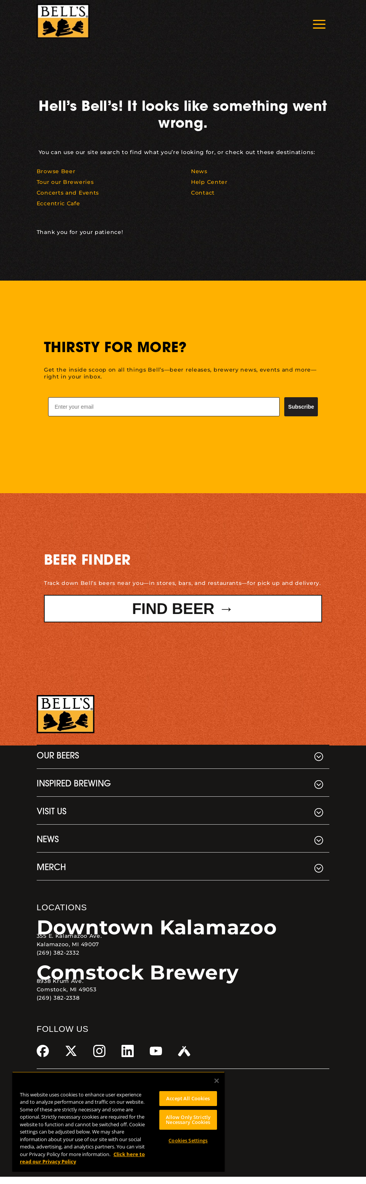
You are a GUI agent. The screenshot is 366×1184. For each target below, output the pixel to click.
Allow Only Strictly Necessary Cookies (188, 1120)
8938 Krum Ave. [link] (60, 988)
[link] (63, 21)
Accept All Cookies (188, 1098)
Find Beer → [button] (183, 615)
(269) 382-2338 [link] (58, 1005)
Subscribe (301, 414)
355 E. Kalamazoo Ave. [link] (69, 943)
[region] (118, 1122)
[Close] (216, 1080)
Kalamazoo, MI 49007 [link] (68, 951)
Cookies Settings (187, 1140)
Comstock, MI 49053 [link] (67, 996)
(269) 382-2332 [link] (58, 960)
